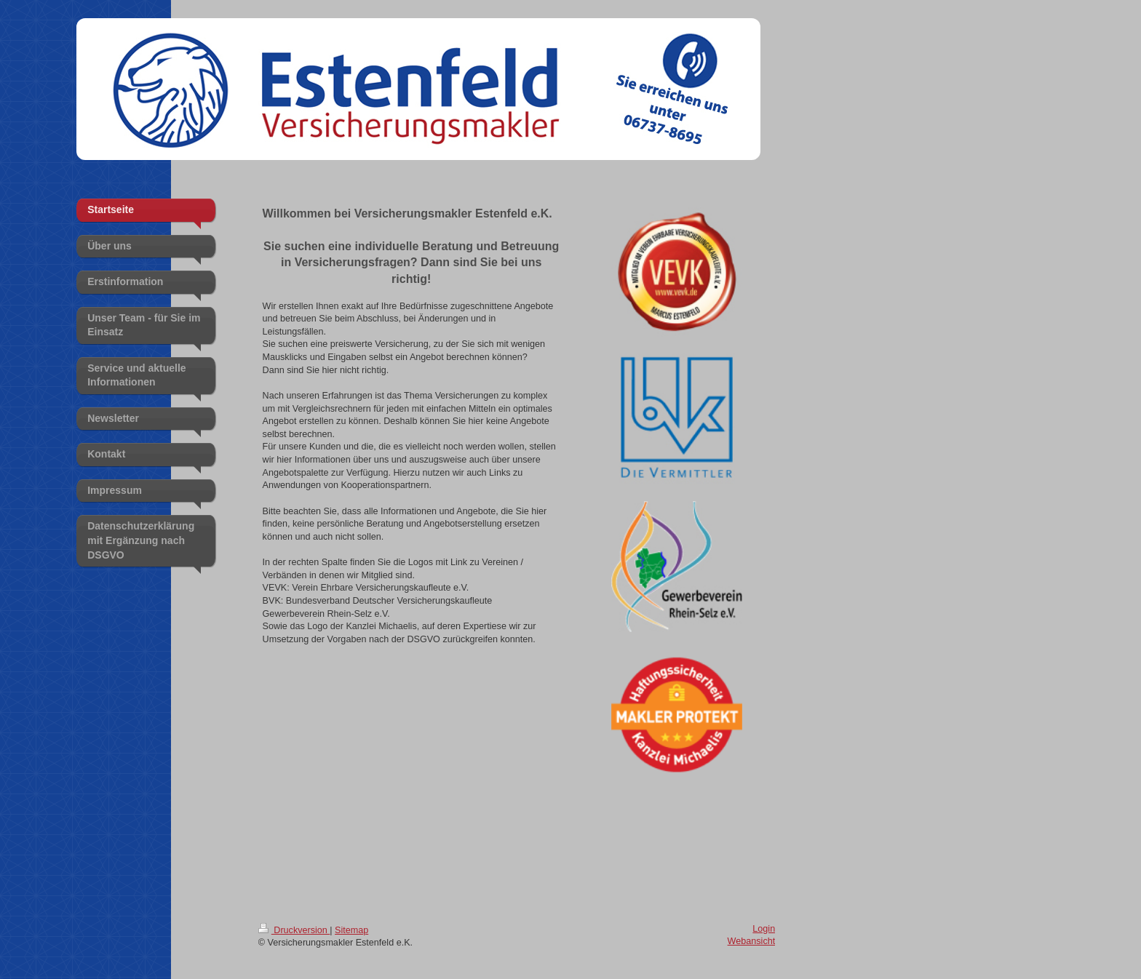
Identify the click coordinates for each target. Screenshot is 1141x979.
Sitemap (351, 930)
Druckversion (294, 930)
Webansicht (752, 941)
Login (763, 929)
